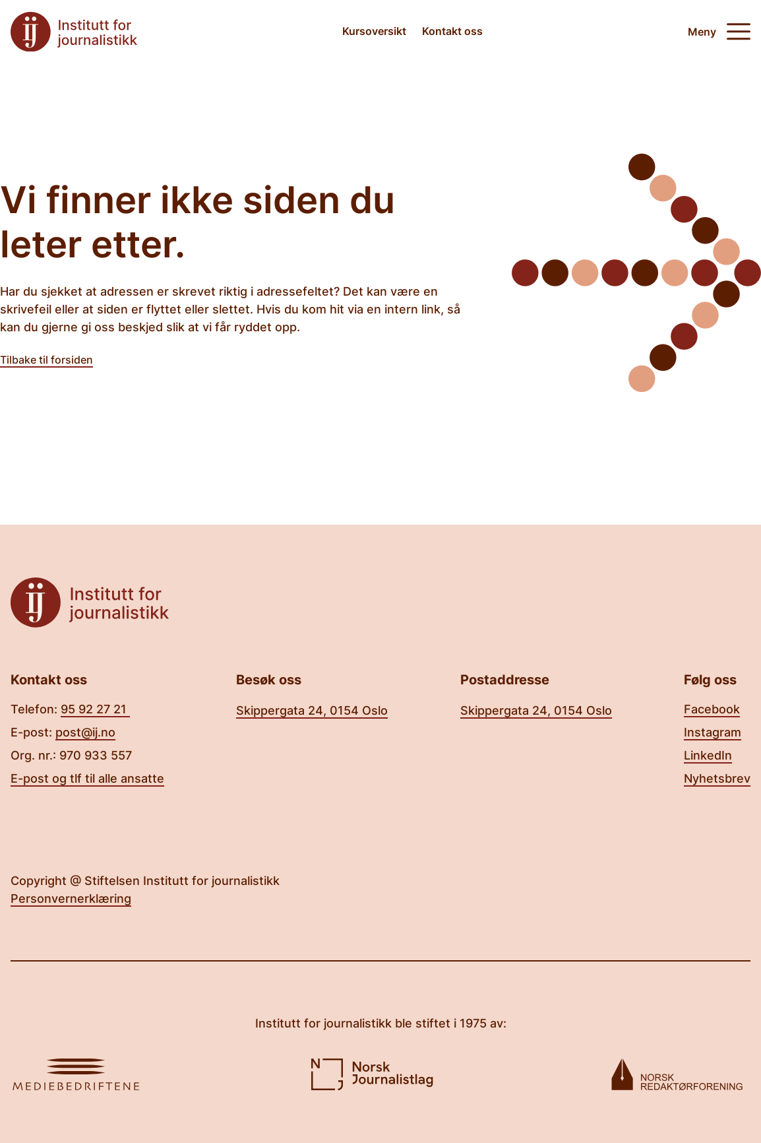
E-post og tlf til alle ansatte (87, 778)
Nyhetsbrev (717, 778)
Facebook (712, 709)
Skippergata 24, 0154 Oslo (312, 710)
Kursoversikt (374, 31)
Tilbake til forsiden (46, 359)
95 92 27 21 (95, 709)
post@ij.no (85, 732)
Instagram (712, 732)
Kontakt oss (452, 31)
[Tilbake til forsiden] (74, 32)
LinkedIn (708, 755)
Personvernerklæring (71, 898)
